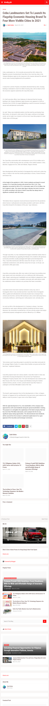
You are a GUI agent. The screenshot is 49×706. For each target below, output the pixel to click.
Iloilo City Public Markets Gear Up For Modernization (27, 609)
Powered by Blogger (9, 561)
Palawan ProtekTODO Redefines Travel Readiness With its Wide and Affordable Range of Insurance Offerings (35, 466)
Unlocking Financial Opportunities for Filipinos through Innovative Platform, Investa (22, 649)
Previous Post (5, 519)
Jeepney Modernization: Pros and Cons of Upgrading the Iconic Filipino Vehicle (29, 659)
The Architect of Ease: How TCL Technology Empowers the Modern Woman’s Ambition (13, 491)
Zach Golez (13, 434)
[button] (2, 2)
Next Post (44, 519)
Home (4, 9)
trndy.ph (8, 2)
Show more (9, 688)
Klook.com (6, 554)
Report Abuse (8, 629)
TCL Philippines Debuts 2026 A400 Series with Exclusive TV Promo (12, 465)
